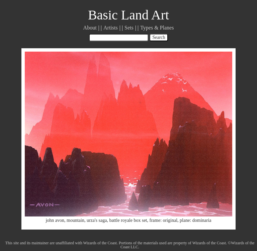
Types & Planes (157, 27)
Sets (129, 27)
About (90, 27)
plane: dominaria (195, 220)
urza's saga (97, 220)
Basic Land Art (128, 14)
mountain (75, 220)
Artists (110, 27)
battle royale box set (128, 220)
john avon (55, 220)
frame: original (164, 220)
